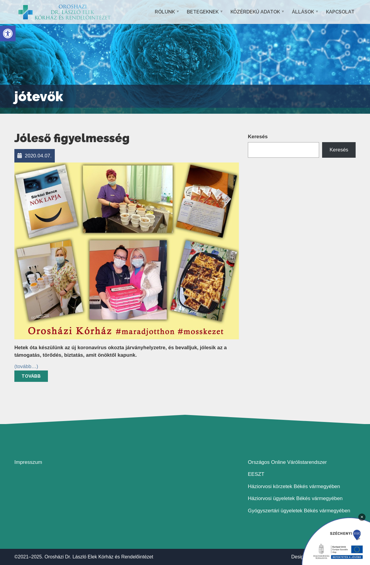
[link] (8, 33)
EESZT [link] (256, 474)
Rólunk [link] (165, 12)
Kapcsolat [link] (340, 12)
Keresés (258, 136)
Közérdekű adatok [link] (255, 12)
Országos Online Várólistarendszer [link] (287, 462)
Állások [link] (303, 12)
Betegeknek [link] (203, 12)
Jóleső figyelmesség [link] (72, 138)
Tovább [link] (31, 376)
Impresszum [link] (28, 462)
